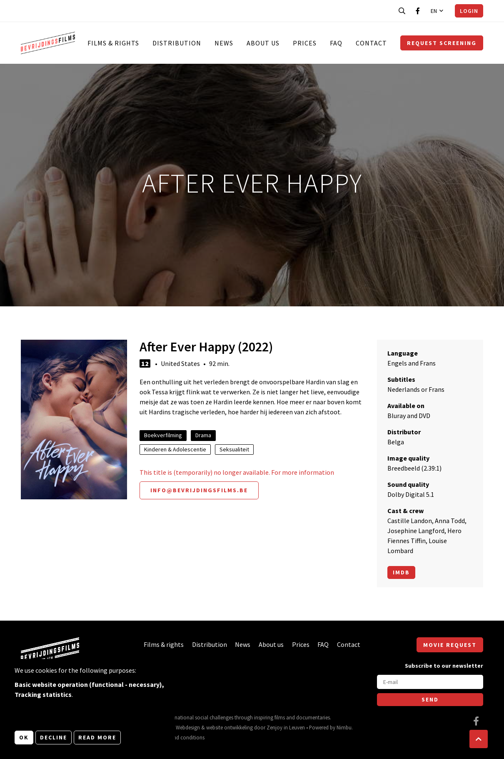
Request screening (442, 43)
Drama (203, 435)
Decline (53, 737)
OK (24, 737)
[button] (478, 739)
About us (263, 43)
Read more (97, 737)
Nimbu (344, 727)
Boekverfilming (163, 435)
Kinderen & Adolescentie (175, 449)
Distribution (176, 43)
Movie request (450, 645)
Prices (305, 43)
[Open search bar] (402, 11)
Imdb (401, 572)
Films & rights (113, 43)
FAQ (336, 43)
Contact (371, 43)
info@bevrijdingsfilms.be (199, 490)
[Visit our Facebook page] (418, 11)
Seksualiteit (234, 449)
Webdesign (188, 727)
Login (469, 11)
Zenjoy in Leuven (286, 727)
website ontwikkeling (229, 727)
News (224, 43)
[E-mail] (430, 682)
